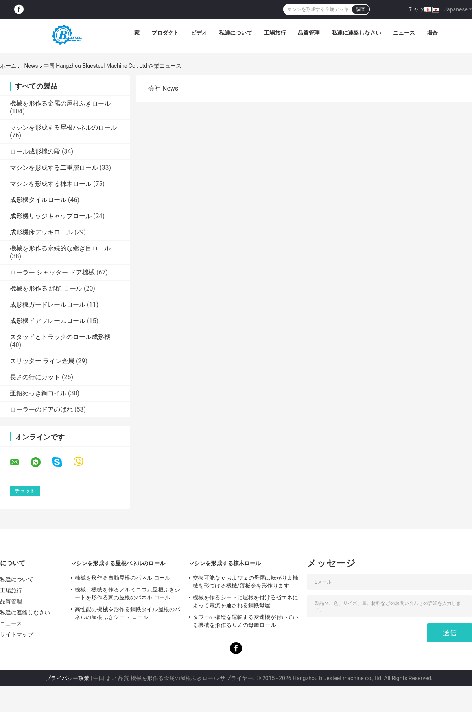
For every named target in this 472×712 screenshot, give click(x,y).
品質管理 (309, 33)
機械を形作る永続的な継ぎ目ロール (60, 248)
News (31, 66)
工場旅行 (275, 33)
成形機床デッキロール (41, 232)
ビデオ (199, 33)
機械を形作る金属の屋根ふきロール (60, 103)
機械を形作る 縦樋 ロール (46, 288)
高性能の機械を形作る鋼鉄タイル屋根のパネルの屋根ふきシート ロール (127, 613)
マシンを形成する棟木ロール (51, 183)
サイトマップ (16, 634)
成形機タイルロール (38, 200)
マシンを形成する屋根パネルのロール (63, 127)
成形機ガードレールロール (47, 304)
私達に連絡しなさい (356, 33)
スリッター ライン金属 (42, 361)
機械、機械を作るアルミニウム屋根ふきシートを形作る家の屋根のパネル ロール (127, 593)
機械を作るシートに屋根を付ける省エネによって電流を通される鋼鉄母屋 (245, 601)
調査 (360, 9)
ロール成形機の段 (35, 151)
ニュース (404, 33)
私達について (235, 33)
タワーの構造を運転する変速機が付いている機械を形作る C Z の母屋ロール (245, 621)
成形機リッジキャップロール (51, 216)
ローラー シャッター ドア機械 (52, 272)
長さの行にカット (35, 377)
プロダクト (165, 33)
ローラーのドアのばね (41, 409)
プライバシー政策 (67, 678)
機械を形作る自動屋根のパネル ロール (122, 578)
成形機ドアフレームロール (47, 320)
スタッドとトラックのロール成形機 (60, 337)
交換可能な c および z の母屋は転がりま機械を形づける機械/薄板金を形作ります (245, 582)
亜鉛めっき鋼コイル (38, 393)
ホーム (8, 66)
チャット (419, 9)
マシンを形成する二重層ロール (54, 167)
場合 (432, 33)
